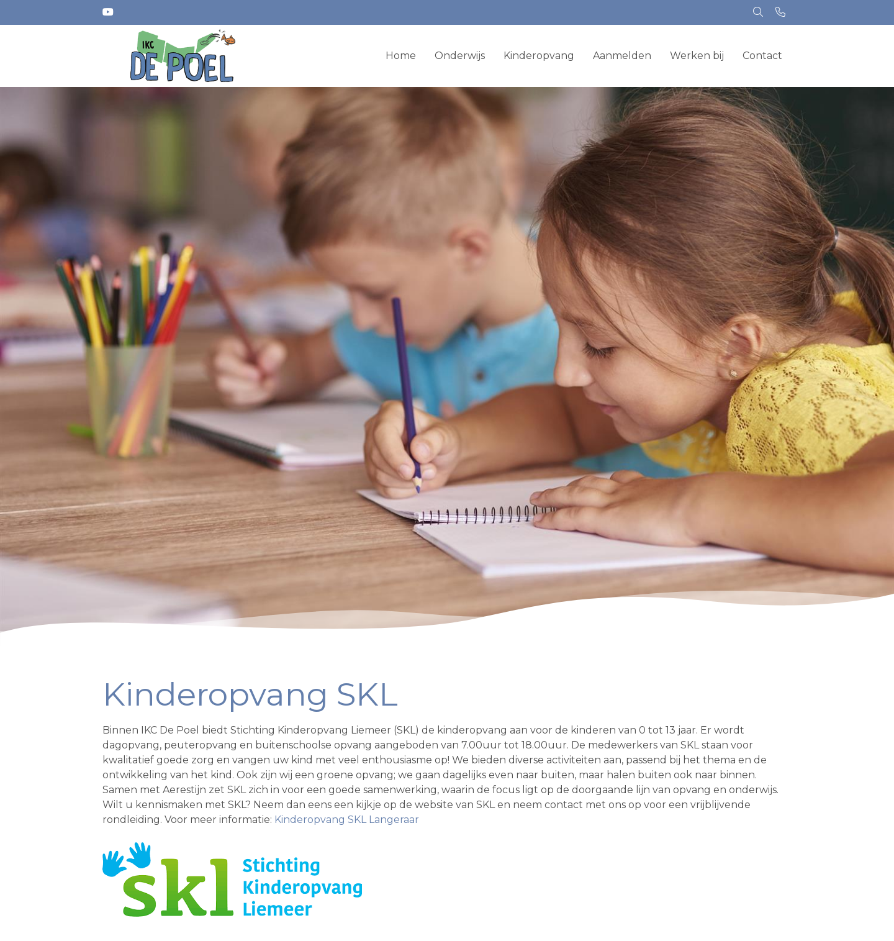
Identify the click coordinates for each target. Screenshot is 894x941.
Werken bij (697, 55)
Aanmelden (622, 55)
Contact (762, 55)
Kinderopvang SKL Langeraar (346, 819)
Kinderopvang (538, 55)
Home (401, 55)
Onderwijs (460, 55)
